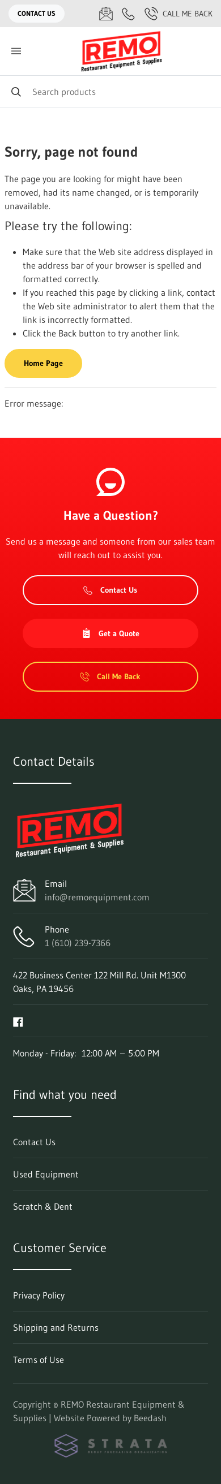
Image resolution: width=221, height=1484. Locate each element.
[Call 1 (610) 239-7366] (128, 13)
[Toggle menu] (16, 51)
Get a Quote (110, 633)
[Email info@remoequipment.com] (106, 13)
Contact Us (37, 13)
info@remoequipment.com (97, 897)
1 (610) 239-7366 (77, 942)
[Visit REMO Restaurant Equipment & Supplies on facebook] (18, 1020)
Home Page (43, 363)
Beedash (150, 1417)
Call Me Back (178, 13)
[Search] (110, 91)
